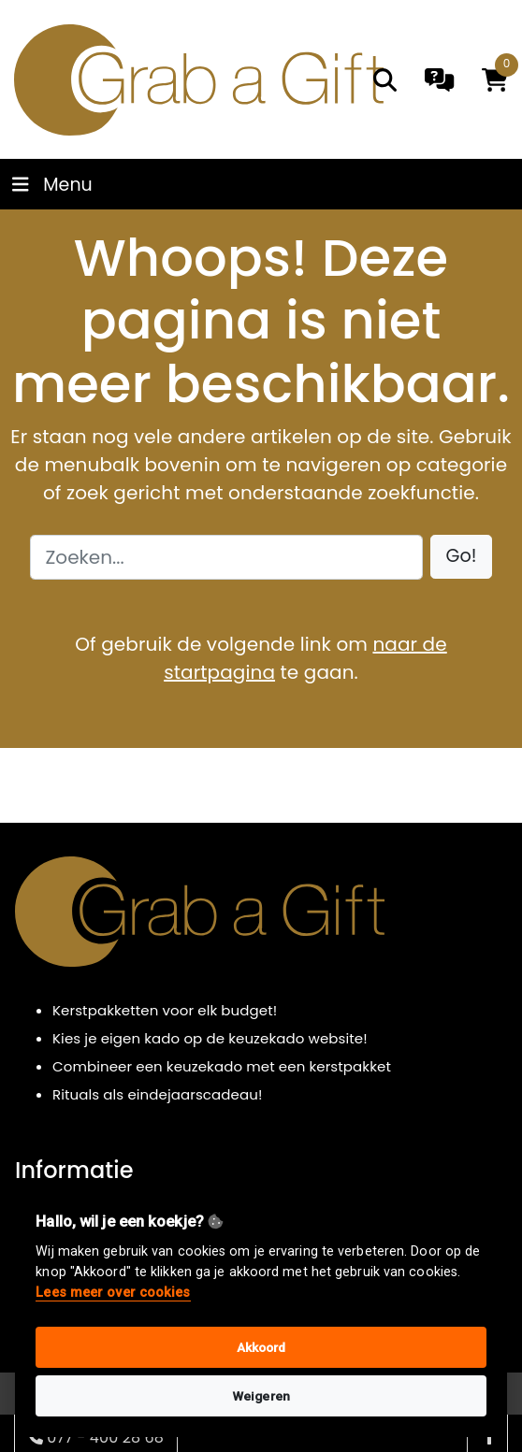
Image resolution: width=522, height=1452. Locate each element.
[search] (385, 80)
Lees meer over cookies (113, 1293)
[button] (461, 557)
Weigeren (261, 1395)
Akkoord (261, 1347)
